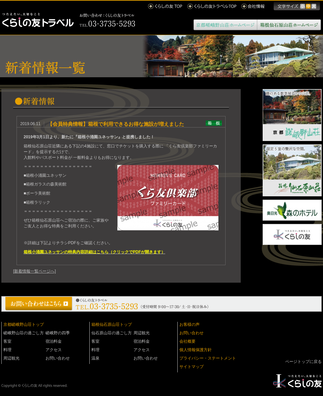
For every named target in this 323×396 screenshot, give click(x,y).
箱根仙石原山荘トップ (111, 324)
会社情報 (253, 6)
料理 (7, 349)
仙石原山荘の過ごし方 (111, 333)
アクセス (54, 349)
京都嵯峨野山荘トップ (23, 324)
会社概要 (187, 341)
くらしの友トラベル (68, 20)
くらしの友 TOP (165, 6)
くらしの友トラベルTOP (211, 6)
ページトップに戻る (303, 361)
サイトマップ (191, 366)
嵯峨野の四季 (58, 333)
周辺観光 (11, 358)
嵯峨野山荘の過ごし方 (23, 333)
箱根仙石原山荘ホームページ (289, 24)
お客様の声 (189, 324)
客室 (7, 341)
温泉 (95, 358)
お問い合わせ (58, 358)
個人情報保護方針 (195, 349)
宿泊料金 (54, 341)
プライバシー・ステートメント (207, 358)
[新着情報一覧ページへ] (34, 271)
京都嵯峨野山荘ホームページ (225, 24)
